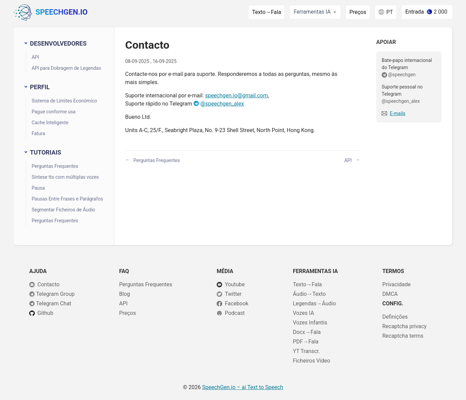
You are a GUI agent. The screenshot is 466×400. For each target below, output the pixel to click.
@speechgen (402, 74)
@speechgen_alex (222, 103)
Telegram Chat (53, 303)
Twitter (233, 294)
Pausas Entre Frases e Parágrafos (67, 199)
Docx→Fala (307, 332)
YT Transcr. (306, 351)
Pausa (38, 188)
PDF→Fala (305, 341)
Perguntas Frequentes (55, 166)
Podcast (235, 313)
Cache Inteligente (50, 122)
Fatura (38, 133)
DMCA (390, 294)
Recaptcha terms (402, 336)
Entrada (414, 12)
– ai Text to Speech (242, 387)
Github (45, 313)
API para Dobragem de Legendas (66, 68)
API (35, 57)
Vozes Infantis (310, 322)
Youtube (235, 284)
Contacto (48, 284)
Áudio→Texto (309, 294)
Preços (357, 12)
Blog (124, 294)
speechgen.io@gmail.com (236, 95)
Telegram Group (55, 294)
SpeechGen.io (50, 12)
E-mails (397, 113)
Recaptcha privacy (404, 326)
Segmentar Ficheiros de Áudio (63, 209)
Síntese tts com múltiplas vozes (65, 177)
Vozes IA (303, 313)
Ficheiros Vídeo (311, 360)
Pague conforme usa (54, 111)
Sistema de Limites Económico (64, 100)
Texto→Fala (266, 12)
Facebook (236, 303)
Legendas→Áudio (314, 303)
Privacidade (396, 284)
